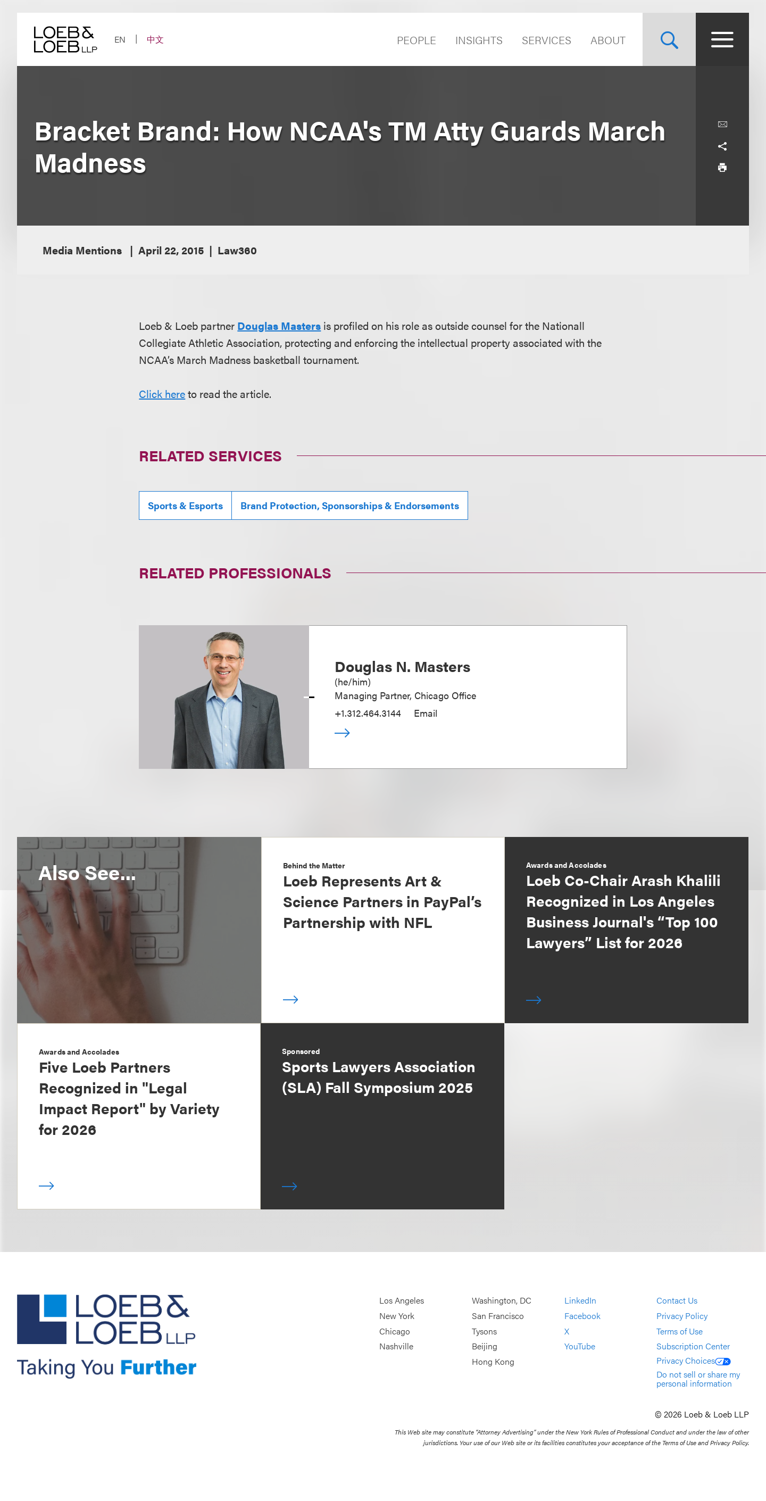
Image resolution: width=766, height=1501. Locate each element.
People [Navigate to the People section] (416, 39)
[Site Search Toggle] (669, 39)
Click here (162, 393)
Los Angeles (401, 1301)
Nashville (396, 1346)
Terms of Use (679, 1331)
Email (425, 712)
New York (396, 1315)
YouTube (579, 1346)
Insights (479, 39)
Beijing (484, 1346)
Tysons (484, 1331)
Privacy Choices (693, 1360)
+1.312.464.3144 (368, 712)
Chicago (394, 1331)
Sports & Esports (185, 505)
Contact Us (676, 1301)
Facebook (582, 1315)
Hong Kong (493, 1361)
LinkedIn (580, 1301)
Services (546, 39)
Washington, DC (501, 1301)
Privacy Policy (681, 1315)
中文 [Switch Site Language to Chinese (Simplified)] (155, 39)
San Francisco (498, 1315)
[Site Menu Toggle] (722, 39)
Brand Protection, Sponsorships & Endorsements (349, 505)
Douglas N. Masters (402, 665)
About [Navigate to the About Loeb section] (608, 39)
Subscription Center (693, 1346)
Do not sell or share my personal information (698, 1379)
